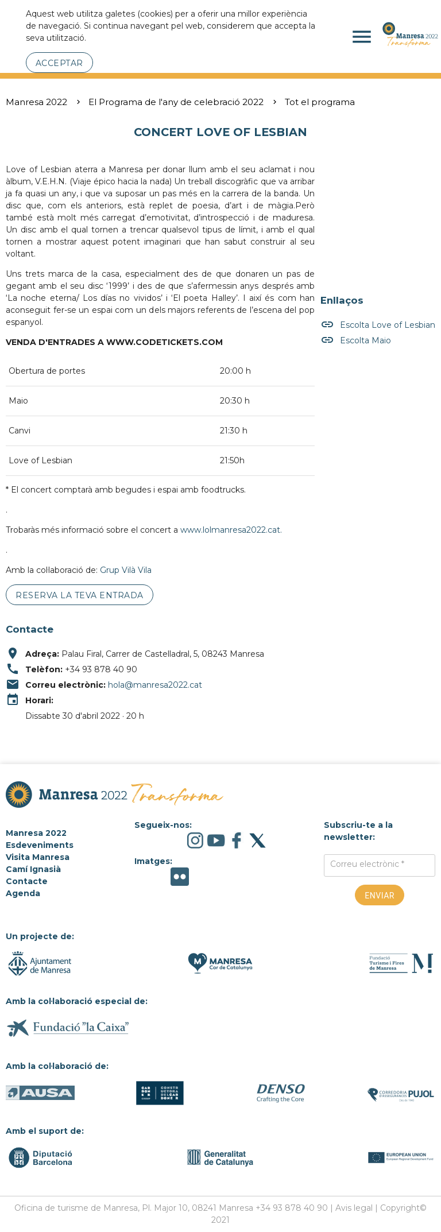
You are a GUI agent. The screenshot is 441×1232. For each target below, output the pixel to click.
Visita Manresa (37, 857)
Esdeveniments (40, 845)
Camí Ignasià (33, 869)
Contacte (27, 881)
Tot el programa (320, 101)
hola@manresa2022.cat (155, 685)
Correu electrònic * (367, 864)
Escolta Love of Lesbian (377, 325)
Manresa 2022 (36, 101)
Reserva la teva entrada (80, 595)
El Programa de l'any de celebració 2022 (176, 101)
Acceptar (59, 63)
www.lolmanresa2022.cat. (231, 530)
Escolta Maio (355, 340)
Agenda (23, 893)
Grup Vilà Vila (126, 570)
